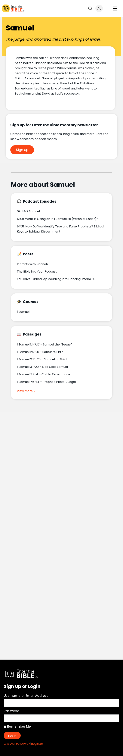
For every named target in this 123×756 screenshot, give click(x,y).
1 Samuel (23, 312)
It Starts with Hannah (32, 264)
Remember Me (17, 726)
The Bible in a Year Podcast (37, 271)
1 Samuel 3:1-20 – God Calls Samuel (42, 367)
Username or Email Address (26, 695)
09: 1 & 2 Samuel (28, 211)
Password (11, 711)
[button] (115, 8)
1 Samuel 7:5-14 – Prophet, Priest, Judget (46, 382)
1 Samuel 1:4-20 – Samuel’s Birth (40, 352)
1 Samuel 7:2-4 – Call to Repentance (43, 374)
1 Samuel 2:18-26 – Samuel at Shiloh (42, 359)
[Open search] (90, 8)
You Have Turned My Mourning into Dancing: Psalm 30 (56, 279)
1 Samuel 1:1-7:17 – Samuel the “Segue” (44, 344)
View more (25, 391)
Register (37, 744)
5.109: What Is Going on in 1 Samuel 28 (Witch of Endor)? (57, 219)
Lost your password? (17, 743)
